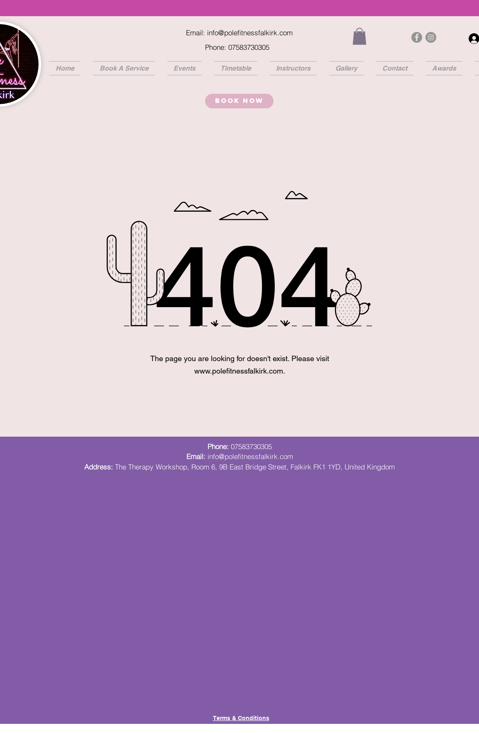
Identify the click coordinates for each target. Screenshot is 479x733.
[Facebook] (416, 37)
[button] (359, 36)
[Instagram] (430, 37)
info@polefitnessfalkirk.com (250, 32)
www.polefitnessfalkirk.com (238, 370)
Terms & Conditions (241, 718)
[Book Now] (239, 101)
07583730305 (251, 446)
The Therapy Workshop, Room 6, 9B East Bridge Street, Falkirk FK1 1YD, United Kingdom (255, 466)
